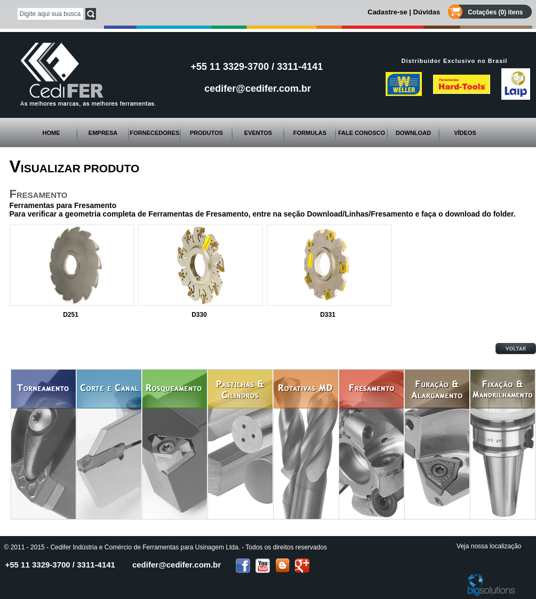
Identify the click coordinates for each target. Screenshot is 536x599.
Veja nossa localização (489, 546)
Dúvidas (427, 12)
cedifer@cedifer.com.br (257, 88)
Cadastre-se (387, 12)
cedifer (176, 564)
